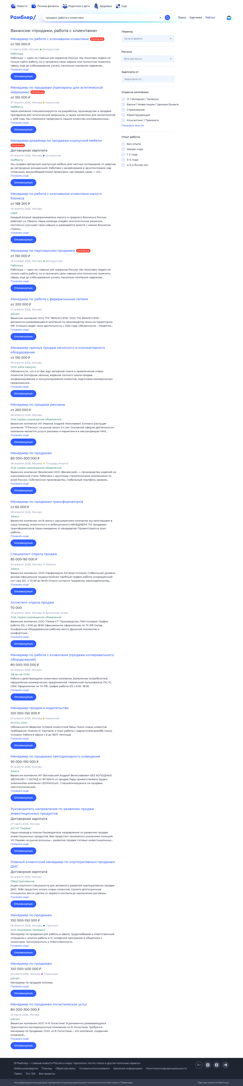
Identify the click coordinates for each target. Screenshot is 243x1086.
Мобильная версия (26, 1068)
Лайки (18, 1073)
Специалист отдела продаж (34, 554)
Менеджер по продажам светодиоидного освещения (55, 756)
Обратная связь (66, 1068)
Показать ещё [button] (20, 69)
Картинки (196, 17)
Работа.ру (223, 1082)
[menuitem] (19, 6)
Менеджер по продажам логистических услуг (49, 1004)
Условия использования (94, 1068)
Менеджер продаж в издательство (40, 708)
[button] (63, 64)
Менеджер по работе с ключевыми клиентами (50, 39)
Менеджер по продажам (31, 453)
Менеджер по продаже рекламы (38, 405)
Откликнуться (23, 76)
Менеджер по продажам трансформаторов (47, 502)
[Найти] (167, 17)
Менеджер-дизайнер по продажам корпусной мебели (56, 141)
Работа (210, 17)
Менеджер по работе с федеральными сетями (49, 299)
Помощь (47, 1068)
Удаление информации (127, 1068)
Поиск (182, 17)
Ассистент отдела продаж (32, 602)
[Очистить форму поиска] (160, 17)
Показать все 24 (133, 125)
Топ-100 (30, 1073)
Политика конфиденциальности (166, 1068)
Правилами (126, 1082)
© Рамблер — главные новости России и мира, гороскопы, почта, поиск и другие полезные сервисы (77, 1063)
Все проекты (47, 1073)
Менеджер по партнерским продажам (43, 251)
